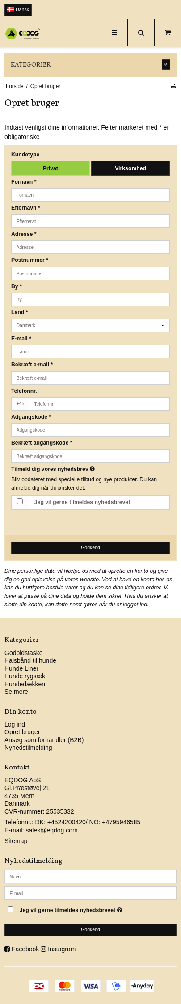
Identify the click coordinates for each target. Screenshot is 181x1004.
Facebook (25, 949)
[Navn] (90, 876)
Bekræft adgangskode (41, 443)
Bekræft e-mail (32, 364)
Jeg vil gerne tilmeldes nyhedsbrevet (82, 502)
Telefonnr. (24, 391)
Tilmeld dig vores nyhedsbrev (74, 469)
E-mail (21, 339)
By (16, 286)
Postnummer (29, 260)
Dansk (18, 9)
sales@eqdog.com (51, 830)
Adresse (24, 234)
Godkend (90, 547)
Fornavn (24, 182)
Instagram (62, 949)
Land (19, 312)
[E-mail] (90, 892)
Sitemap (15, 840)
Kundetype (25, 154)
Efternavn (25, 208)
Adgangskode (31, 417)
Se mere (16, 691)
